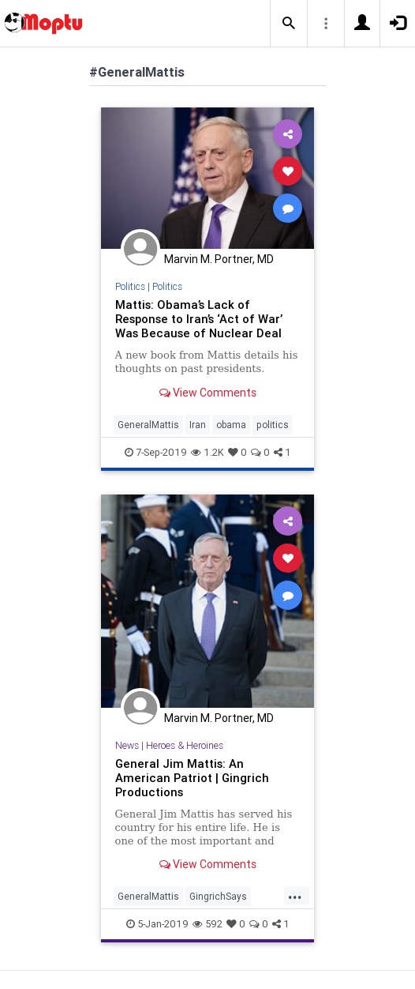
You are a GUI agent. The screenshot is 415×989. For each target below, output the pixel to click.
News (127, 745)
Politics (130, 286)
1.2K (207, 452)
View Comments (207, 392)
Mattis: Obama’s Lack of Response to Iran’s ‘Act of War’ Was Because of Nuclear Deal (198, 318)
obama (231, 425)
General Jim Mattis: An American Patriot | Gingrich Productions (192, 777)
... (295, 895)
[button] (288, 24)
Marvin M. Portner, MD (219, 259)
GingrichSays (218, 896)
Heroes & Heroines (184, 745)
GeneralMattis (148, 425)
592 (207, 924)
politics (272, 425)
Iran (197, 425)
